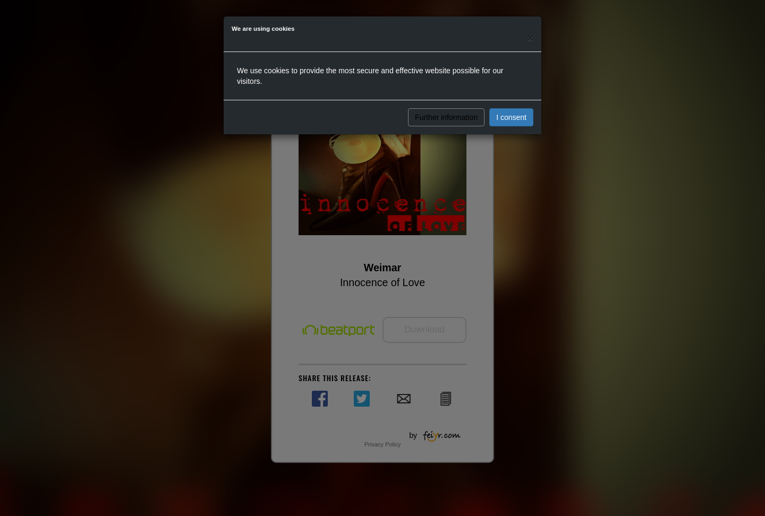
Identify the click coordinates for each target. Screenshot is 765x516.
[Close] (530, 38)
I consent (511, 117)
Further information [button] (446, 117)
